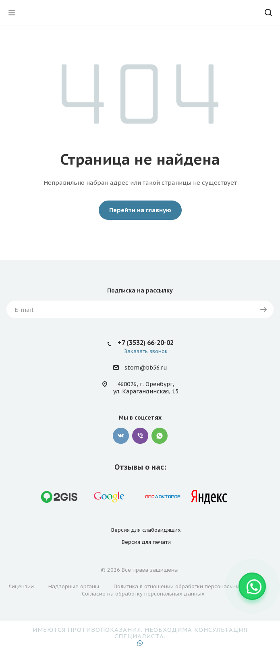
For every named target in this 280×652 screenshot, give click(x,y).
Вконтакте (121, 436)
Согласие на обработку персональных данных (143, 593)
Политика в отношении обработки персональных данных (189, 586)
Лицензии (21, 586)
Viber (140, 436)
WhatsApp (159, 436)
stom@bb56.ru (145, 367)
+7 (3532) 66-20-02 (146, 343)
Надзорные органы (73, 586)
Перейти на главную (140, 210)
